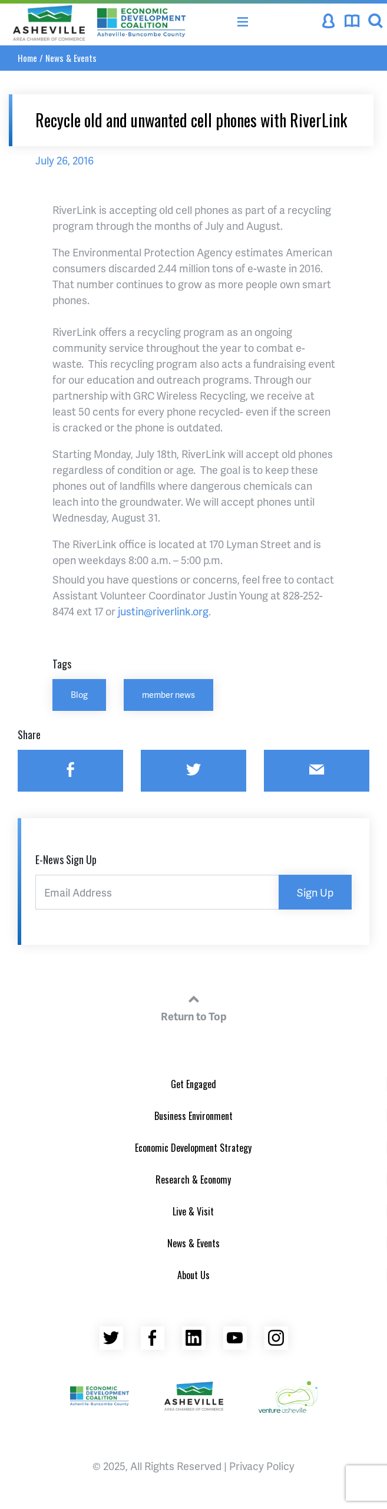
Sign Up (315, 892)
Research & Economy (193, 1179)
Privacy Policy (262, 1465)
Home (27, 57)
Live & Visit (193, 1211)
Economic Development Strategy (193, 1148)
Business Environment (193, 1116)
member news (168, 694)
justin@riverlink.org (163, 611)
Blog (79, 694)
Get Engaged (193, 1084)
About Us (193, 1275)
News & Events (71, 57)
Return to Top (194, 1006)
